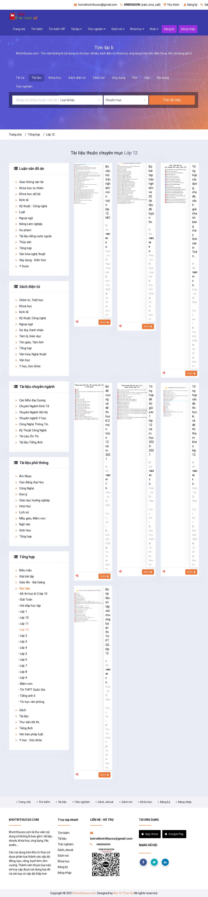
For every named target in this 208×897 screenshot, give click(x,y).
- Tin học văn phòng (31, 702)
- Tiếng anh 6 (26, 696)
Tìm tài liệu (172, 100)
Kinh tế (21, 200)
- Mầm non (25, 684)
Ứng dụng (118, 77)
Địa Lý (21, 494)
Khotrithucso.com (84, 893)
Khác (154, 29)
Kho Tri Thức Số (123, 893)
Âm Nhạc (23, 476)
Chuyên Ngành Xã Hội (31, 412)
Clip (147, 77)
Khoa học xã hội (27, 194)
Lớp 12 (50, 134)
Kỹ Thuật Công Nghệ (31, 430)
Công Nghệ (24, 488)
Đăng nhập (185, 801)
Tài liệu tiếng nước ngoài (33, 236)
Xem (104, 322)
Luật (20, 212)
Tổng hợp (34, 134)
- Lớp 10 (23, 617)
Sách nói (118, 29)
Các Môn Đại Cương (30, 400)
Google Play (174, 834)
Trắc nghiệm (97, 29)
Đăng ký (190, 4)
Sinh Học (23, 530)
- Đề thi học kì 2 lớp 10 (32, 593)
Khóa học (137, 29)
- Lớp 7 (22, 666)
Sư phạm (23, 230)
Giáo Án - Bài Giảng (30, 582)
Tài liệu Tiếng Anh (29, 442)
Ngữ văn (22, 524)
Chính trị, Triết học (29, 300)
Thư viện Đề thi (27, 722)
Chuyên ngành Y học (30, 418)
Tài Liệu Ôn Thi (27, 436)
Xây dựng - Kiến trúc (30, 260)
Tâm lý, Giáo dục (28, 336)
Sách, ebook (106, 801)
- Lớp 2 (22, 635)
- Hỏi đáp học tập (29, 605)
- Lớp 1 (22, 611)
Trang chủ (19, 29)
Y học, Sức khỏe (28, 366)
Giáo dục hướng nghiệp (32, 500)
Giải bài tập (24, 576)
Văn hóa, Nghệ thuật (30, 354)
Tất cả (20, 77)
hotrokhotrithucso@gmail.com (95, 4)
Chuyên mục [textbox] (113, 100)
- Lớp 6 (22, 659)
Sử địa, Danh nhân (29, 330)
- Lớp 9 (22, 677)
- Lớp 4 (22, 647)
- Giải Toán (25, 599)
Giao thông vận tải (29, 182)
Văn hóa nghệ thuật (30, 254)
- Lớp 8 (22, 672)
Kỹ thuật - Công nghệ (31, 206)
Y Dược (22, 266)
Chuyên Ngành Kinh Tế (32, 406)
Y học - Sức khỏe (28, 740)
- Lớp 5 (22, 654)
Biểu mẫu (23, 570)
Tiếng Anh (24, 728)
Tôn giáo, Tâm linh (29, 342)
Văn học (22, 360)
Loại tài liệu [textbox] (68, 100)
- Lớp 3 (22, 641)
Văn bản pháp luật (29, 734)
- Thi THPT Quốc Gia (31, 689)
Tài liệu (76, 29)
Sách (20, 710)
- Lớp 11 (23, 624)
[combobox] (81, 100)
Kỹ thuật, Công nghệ (30, 318)
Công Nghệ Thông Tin (31, 424)
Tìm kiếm (37, 29)
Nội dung (163, 77)
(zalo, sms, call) (140, 4)
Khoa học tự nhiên (29, 188)
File (134, 77)
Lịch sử (22, 512)
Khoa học (23, 306)
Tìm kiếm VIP (57, 29)
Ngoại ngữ (24, 218)
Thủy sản (23, 242)
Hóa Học (23, 506)
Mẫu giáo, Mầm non (30, 518)
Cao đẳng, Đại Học (29, 482)
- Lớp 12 (23, 629)
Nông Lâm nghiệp (28, 224)
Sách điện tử (77, 77)
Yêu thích (171, 4)
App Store (150, 834)
